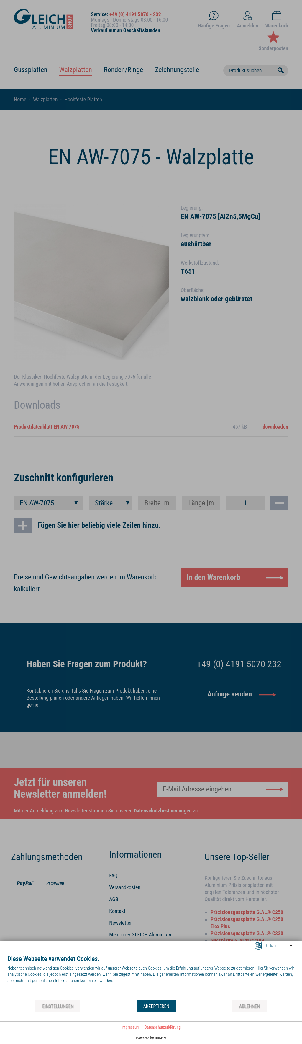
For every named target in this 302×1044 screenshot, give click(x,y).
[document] (151, 977)
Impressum (130, 1027)
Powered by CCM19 (151, 1038)
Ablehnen (249, 1006)
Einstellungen (57, 1006)
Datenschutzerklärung (163, 1027)
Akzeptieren (156, 1006)
